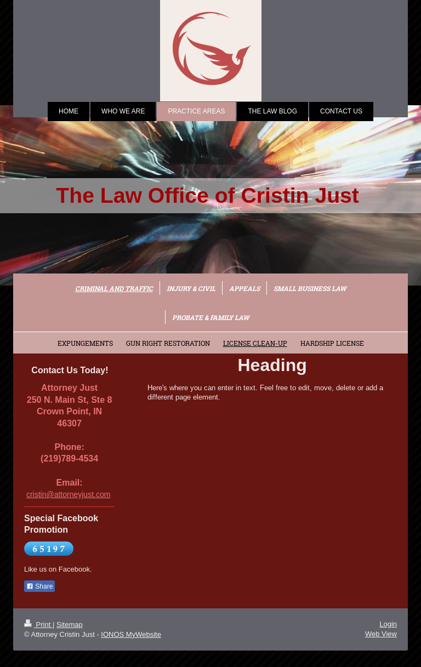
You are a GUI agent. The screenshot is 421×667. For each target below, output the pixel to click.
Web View (381, 634)
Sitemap (69, 624)
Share (39, 586)
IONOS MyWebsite (131, 634)
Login (388, 624)
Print (38, 624)
